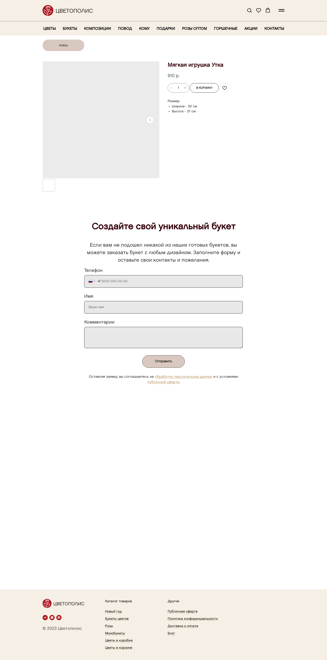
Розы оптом (194, 28)
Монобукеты (115, 633)
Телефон (93, 270)
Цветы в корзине (118, 647)
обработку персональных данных (183, 376)
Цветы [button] (49, 28)
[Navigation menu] (281, 10)
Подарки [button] (166, 28)
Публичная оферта (182, 611)
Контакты (274, 28)
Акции (250, 28)
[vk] (45, 617)
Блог (171, 633)
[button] (249, 10)
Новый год (113, 611)
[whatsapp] (52, 617)
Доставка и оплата (183, 626)
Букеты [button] (70, 28)
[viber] (59, 617)
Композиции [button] (97, 28)
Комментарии (99, 322)
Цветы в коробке (119, 640)
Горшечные (225, 28)
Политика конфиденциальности (193, 618)
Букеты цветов (117, 618)
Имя (88, 296)
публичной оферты (163, 382)
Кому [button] (144, 28)
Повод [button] (125, 28)
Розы (109, 626)
